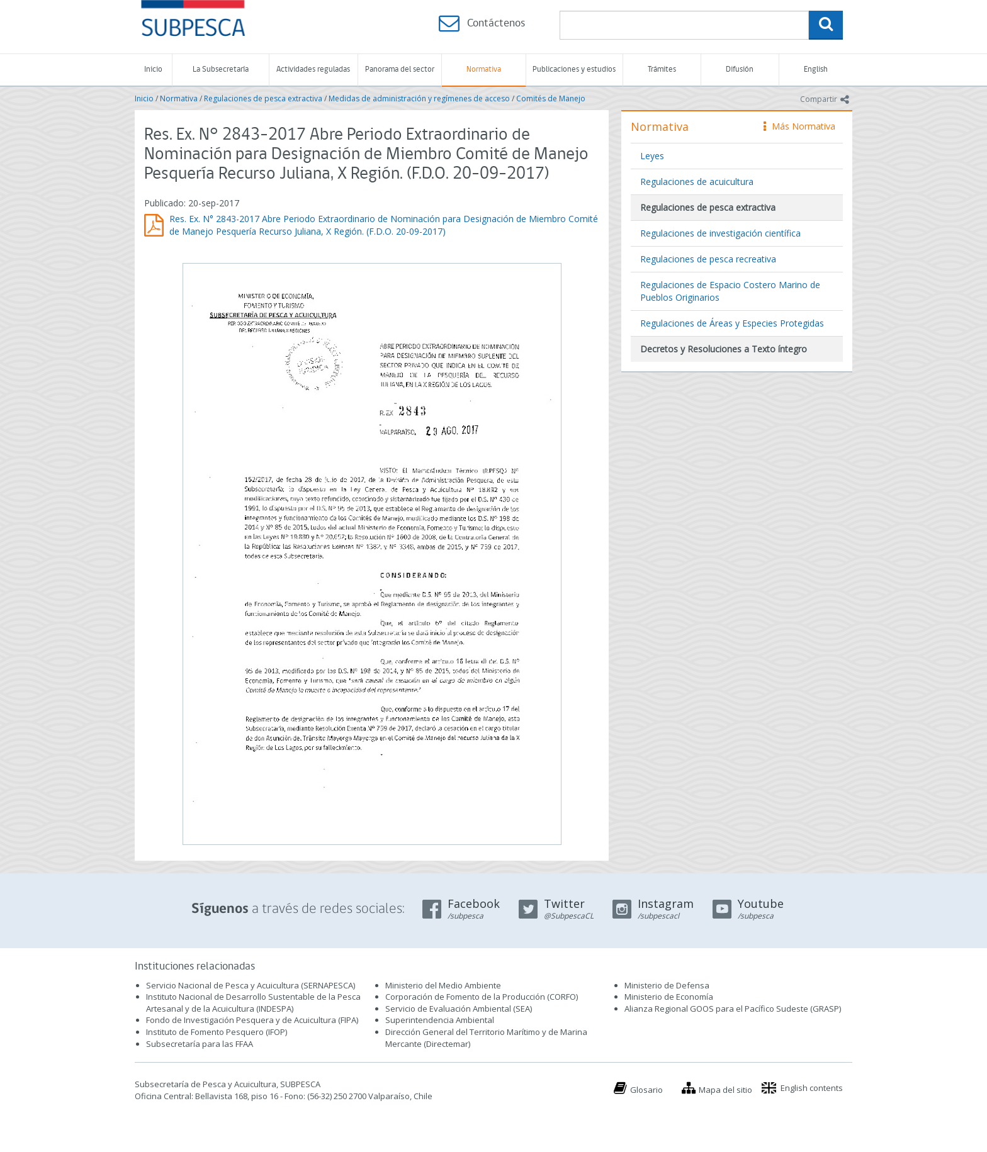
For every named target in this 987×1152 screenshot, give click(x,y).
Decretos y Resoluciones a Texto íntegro (723, 349)
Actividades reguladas (313, 69)
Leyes (652, 156)
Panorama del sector (399, 69)
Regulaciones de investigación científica (720, 233)
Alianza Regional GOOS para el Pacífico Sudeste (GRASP (731, 1008)
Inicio (153, 69)
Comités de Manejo (550, 98)
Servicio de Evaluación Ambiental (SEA (457, 1008)
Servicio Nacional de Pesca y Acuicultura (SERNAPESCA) (250, 985)
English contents (812, 1087)
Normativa (483, 69)
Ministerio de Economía (668, 996)
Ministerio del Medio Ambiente (443, 985)
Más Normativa (799, 126)
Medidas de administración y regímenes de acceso (419, 98)
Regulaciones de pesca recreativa (708, 259)
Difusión (739, 69)
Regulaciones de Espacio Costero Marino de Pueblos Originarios (730, 291)
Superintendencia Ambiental (439, 1020)
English (816, 69)
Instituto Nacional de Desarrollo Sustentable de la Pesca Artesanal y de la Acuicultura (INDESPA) (253, 1002)
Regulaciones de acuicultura (696, 181)
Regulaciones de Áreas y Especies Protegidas (732, 323)
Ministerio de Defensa (666, 985)
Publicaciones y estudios (574, 69)
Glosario (646, 1089)
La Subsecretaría (221, 69)
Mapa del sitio (725, 1089)
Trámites (662, 69)
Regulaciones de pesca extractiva (263, 98)
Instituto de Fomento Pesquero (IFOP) (216, 1031)
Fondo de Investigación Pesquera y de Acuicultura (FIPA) (252, 1020)
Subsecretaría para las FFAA (199, 1043)
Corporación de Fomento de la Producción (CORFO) (481, 996)
